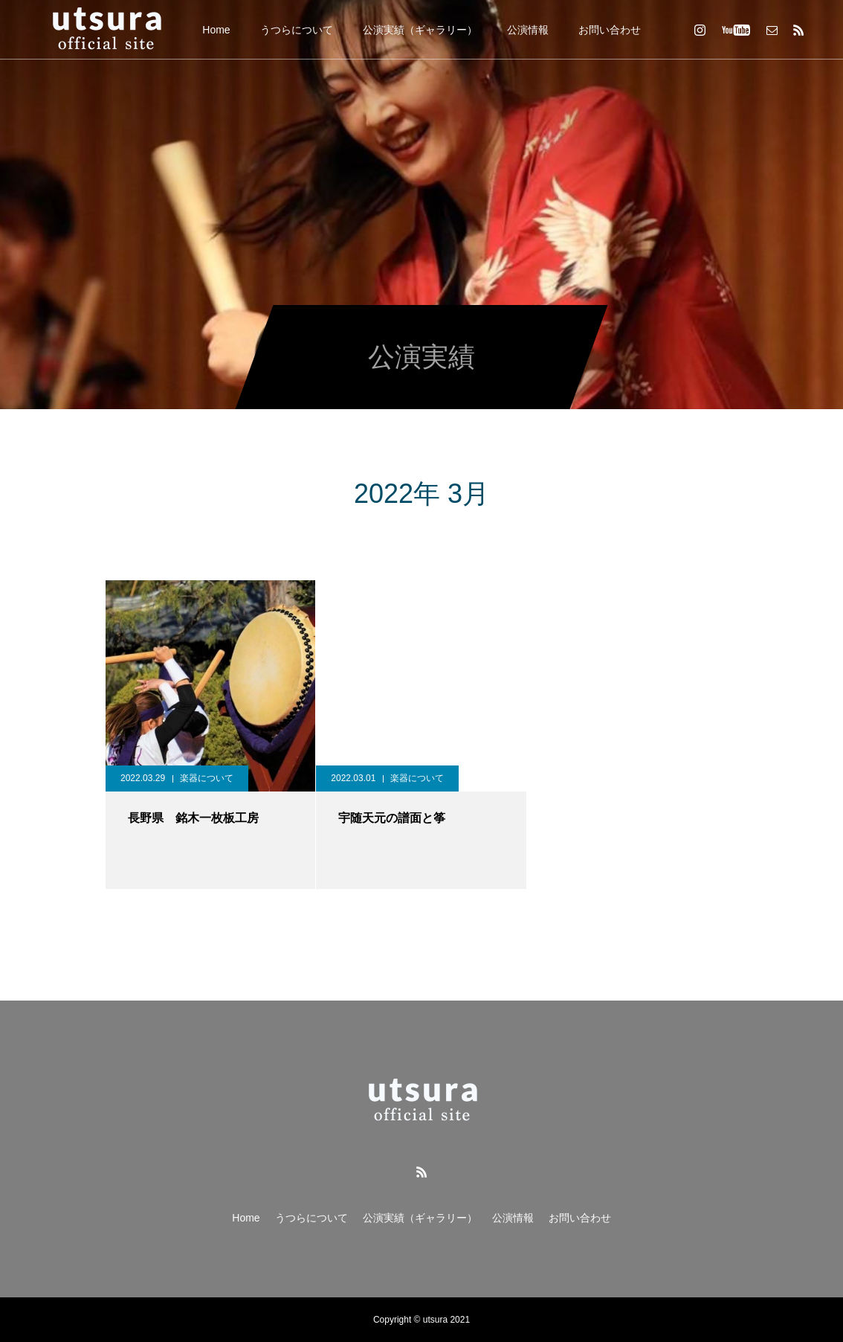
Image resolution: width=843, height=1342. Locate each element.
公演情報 (528, 30)
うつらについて (296, 30)
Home (216, 30)
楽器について (206, 778)
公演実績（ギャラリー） (420, 30)
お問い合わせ (609, 30)
